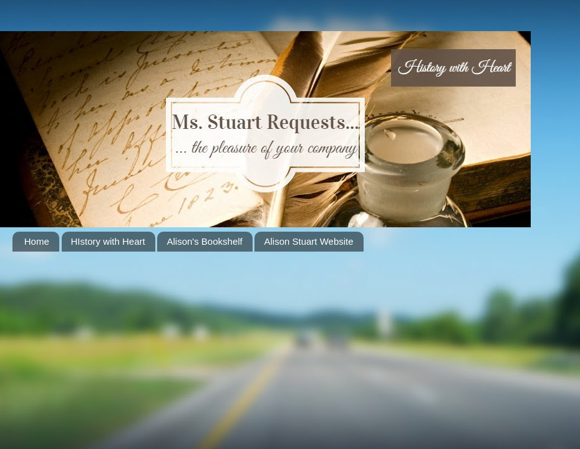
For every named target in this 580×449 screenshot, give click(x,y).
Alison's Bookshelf (204, 241)
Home (36, 241)
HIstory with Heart (108, 241)
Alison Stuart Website (308, 241)
